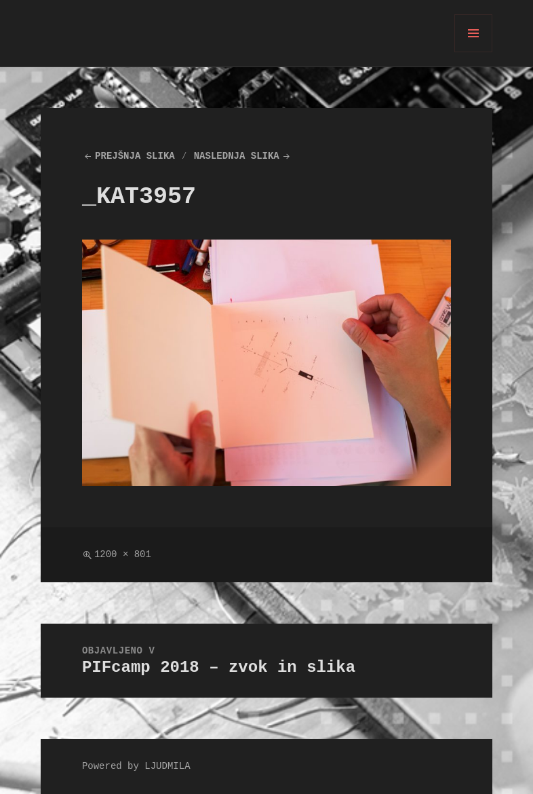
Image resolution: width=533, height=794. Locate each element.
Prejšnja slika (135, 156)
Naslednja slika (236, 156)
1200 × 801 (122, 554)
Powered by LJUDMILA (136, 766)
